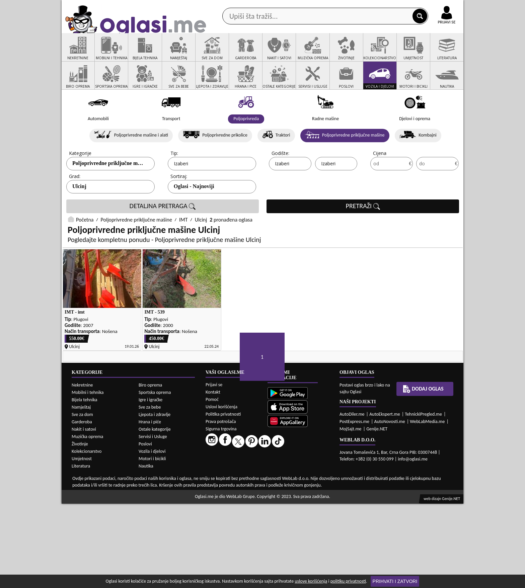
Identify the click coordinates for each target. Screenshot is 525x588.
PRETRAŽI (363, 232)
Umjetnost (82, 543)
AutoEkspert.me (384, 499)
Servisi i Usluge (153, 521)
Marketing (349, 6)
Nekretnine (82, 469)
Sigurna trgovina (221, 513)
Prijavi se (214, 469)
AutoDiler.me (352, 499)
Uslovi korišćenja (221, 491)
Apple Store (268, 6)
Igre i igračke (150, 484)
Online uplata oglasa (433, 6)
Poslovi (145, 528)
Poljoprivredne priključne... (104, 189)
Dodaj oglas (442, 53)
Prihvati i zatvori (395, 581)
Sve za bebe (150, 491)
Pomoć (212, 484)
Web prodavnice (162, 53)
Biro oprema (150, 469)
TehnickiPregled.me (423, 499)
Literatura (81, 550)
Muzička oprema (87, 521)
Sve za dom (82, 499)
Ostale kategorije (155, 513)
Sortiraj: (178, 202)
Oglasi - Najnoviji (194, 212)
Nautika (146, 550)
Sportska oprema (155, 477)
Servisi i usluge (339, 53)
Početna (84, 245)
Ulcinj (79, 212)
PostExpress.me (354, 506)
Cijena (379, 179)
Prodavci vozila (215, 53)
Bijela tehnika (84, 484)
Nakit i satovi (84, 513)
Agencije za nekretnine (277, 53)
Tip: (174, 179)
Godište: (280, 179)
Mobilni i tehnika (88, 477)
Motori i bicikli (152, 543)
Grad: (74, 202)
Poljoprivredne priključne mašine (136, 245)
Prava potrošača (221, 506)
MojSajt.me (351, 513)
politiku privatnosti (348, 581)
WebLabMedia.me (427, 506)
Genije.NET (376, 513)
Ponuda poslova (392, 53)
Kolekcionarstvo (86, 535)
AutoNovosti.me (389, 506)
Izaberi (181, 189)
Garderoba (82, 506)
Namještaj (81, 491)
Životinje (80, 528)
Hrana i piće (150, 506)
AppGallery (310, 6)
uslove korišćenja (311, 581)
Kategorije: (80, 179)
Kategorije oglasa (105, 53)
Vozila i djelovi (152, 535)
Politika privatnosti (223, 499)
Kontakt (386, 6)
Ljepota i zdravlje (154, 499)
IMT (183, 245)
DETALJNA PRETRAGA (163, 232)
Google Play (225, 6)
